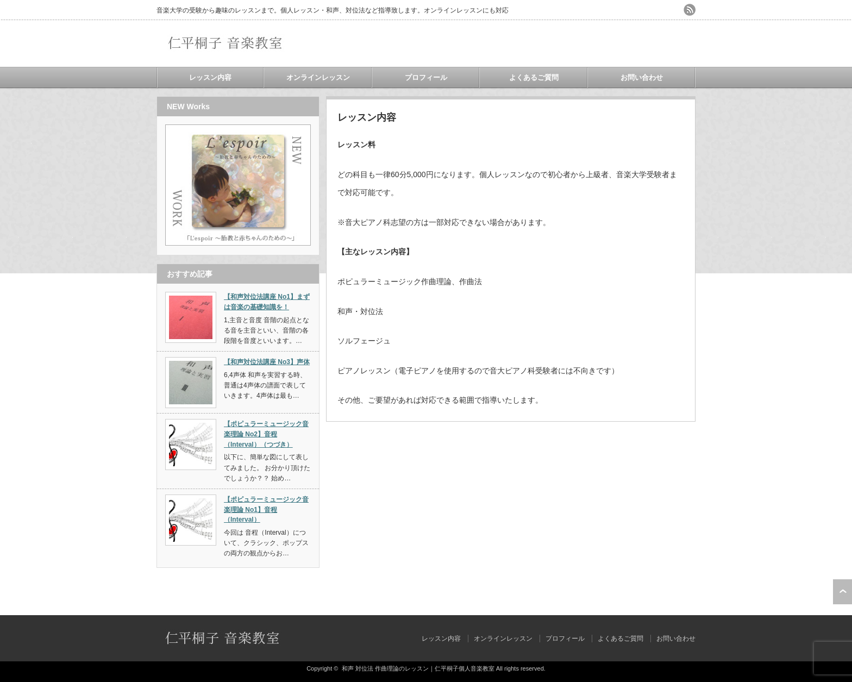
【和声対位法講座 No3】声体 (267, 362)
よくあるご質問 (534, 77)
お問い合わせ (642, 77)
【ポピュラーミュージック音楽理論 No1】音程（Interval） (266, 509)
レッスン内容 (210, 77)
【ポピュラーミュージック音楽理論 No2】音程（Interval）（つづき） (266, 434)
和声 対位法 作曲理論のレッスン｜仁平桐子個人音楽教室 (418, 668)
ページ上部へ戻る (842, 591)
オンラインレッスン (318, 77)
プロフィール (426, 77)
